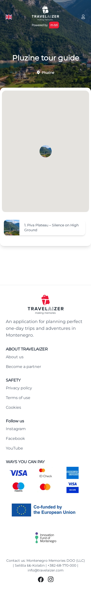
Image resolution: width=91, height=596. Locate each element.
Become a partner (23, 366)
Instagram (16, 428)
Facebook (15, 438)
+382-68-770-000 (62, 565)
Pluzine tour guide (45, 58)
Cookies (13, 407)
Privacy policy (19, 388)
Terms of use (18, 397)
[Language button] (9, 17)
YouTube (14, 448)
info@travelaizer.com (46, 570)
